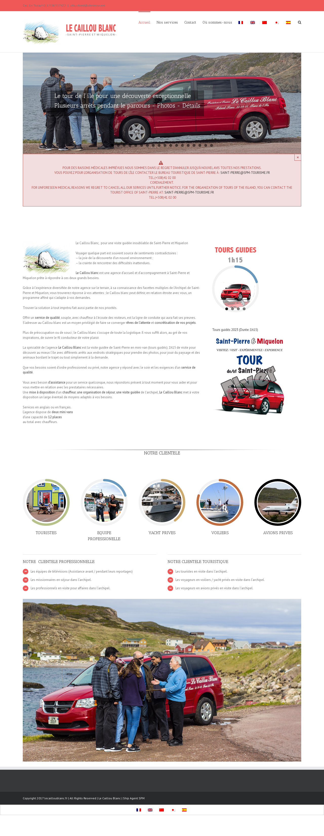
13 (182, 145)
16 (199, 145)
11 (170, 145)
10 (165, 145)
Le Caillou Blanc (109, 798)
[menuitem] (147, 22)
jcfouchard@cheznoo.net (87, 5)
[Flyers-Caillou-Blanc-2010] (249, 340)
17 (205, 145)
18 (211, 145)
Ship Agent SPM (134, 798)
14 (188, 145)
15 (194, 145)
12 (176, 145)
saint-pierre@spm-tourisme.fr (245, 173)
